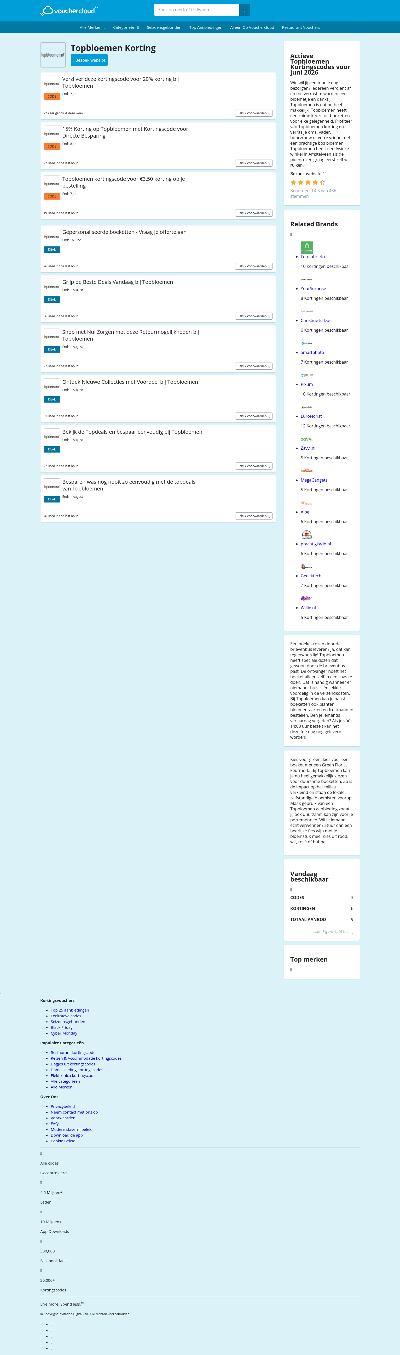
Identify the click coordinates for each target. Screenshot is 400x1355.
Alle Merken (61, 1086)
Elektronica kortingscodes (74, 1075)
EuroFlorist (311, 416)
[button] (92, 27)
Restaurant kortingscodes (74, 1052)
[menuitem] (92, 27)
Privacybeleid (63, 1106)
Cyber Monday (64, 1033)
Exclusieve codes (66, 1015)
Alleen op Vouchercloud (252, 27)
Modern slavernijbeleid (71, 1129)
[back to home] (69, 10)
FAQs (55, 1123)
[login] (308, 182)
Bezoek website (307, 174)
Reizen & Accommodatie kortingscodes (86, 1058)
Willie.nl (308, 608)
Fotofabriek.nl (314, 256)
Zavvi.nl (308, 448)
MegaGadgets (314, 480)
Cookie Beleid (63, 1140)
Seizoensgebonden (164, 27)
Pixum (307, 384)
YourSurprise (313, 288)
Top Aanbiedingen (206, 27)
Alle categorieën (65, 1081)
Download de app (67, 1135)
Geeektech (311, 576)
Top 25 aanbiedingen (70, 1010)
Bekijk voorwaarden (252, 113)
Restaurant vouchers (301, 27)
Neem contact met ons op (74, 1112)
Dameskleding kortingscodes (77, 1069)
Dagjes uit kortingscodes (73, 1063)
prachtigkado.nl (316, 544)
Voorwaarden (63, 1117)
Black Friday (61, 1027)
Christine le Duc (316, 320)
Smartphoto (312, 352)
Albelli (306, 512)
